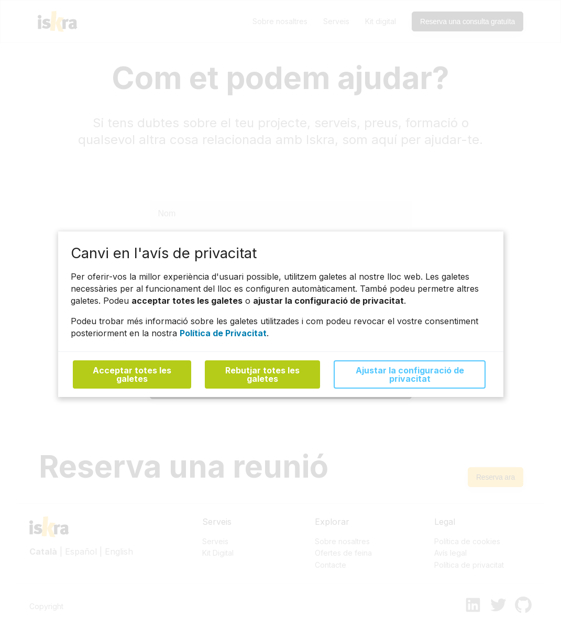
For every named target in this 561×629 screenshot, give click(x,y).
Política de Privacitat (223, 333)
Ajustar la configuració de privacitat (409, 375)
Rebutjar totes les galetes (262, 375)
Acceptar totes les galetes (132, 375)
